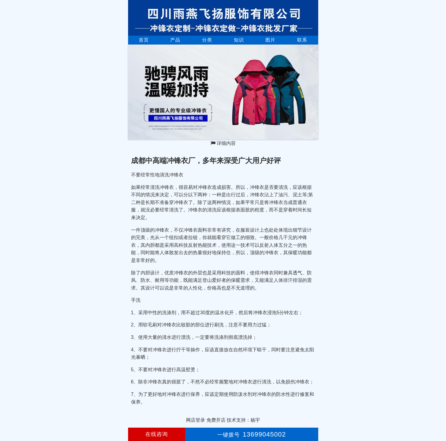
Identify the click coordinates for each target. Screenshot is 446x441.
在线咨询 (156, 434)
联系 (302, 39)
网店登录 (195, 420)
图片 (270, 39)
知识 (239, 39)
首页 (144, 39)
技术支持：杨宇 (243, 420)
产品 (175, 39)
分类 (207, 39)
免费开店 (216, 420)
